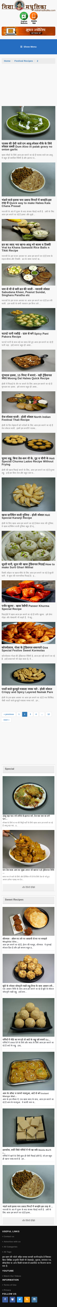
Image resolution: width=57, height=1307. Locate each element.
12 (48, 714)
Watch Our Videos (12, 1276)
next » (6, 720)
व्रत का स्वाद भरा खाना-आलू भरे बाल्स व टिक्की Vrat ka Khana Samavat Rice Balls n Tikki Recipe (26, 247)
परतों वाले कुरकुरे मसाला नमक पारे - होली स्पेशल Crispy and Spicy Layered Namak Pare (27, 691)
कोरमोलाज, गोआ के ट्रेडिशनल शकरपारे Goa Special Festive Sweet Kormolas (25, 649)
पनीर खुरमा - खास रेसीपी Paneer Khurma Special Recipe (25, 607)
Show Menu (28, 46)
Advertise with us (12, 1241)
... (42, 714)
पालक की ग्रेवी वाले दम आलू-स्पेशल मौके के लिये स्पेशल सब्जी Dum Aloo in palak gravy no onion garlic (27, 146)
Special (9, 768)
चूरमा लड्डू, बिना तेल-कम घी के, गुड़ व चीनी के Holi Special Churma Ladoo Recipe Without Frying (28, 461)
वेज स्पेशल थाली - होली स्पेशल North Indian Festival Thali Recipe (26, 418)
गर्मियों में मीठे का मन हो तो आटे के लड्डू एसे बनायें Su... (26, 1039)
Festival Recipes (23, 61)
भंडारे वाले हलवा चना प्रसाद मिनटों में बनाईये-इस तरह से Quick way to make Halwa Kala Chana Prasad (26, 203)
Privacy (7, 1290)
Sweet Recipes (14, 899)
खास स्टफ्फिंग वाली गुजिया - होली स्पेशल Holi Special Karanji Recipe (26, 517)
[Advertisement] (28, 86)
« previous (9, 714)
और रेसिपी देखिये (28, 887)
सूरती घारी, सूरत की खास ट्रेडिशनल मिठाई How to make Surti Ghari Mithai (28, 566)
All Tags (7, 1252)
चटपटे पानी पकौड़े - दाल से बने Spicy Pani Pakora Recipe (25, 335)
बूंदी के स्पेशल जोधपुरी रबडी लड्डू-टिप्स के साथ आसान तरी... (28, 986)
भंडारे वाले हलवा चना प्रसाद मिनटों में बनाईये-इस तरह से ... (28, 1206)
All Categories (10, 1247)
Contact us (9, 1236)
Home (7, 61)
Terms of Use (10, 1285)
